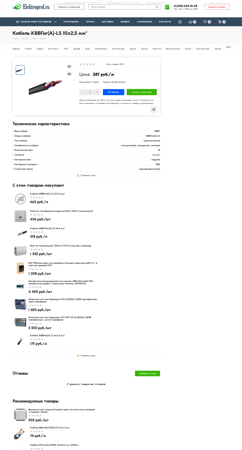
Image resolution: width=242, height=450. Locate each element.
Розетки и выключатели (114, 419)
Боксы (144, 49)
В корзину (113, 92)
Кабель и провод (109, 414)
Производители (22, 419)
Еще (228, 47)
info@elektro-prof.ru (217, 2)
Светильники (202, 49)
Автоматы (53, 49)
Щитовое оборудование (114, 424)
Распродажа (71, 21)
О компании (144, 21)
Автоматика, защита (112, 428)
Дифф (76, 49)
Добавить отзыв (147, 284)
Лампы (218, 49)
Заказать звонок (216, 11)
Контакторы (118, 49)
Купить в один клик (142, 92)
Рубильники (101, 49)
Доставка (108, 21)
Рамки (188, 49)
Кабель (16, 49)
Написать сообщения (69, 11)
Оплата (90, 21)
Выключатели (173, 49)
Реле (87, 49)
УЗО (66, 49)
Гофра (40, 49)
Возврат (125, 21)
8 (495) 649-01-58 (203, 418)
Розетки (157, 49)
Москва (197, 431)
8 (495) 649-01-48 (186, 10)
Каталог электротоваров (36, 21)
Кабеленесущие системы (114, 433)
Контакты (165, 21)
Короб (28, 49)
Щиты (133, 49)
